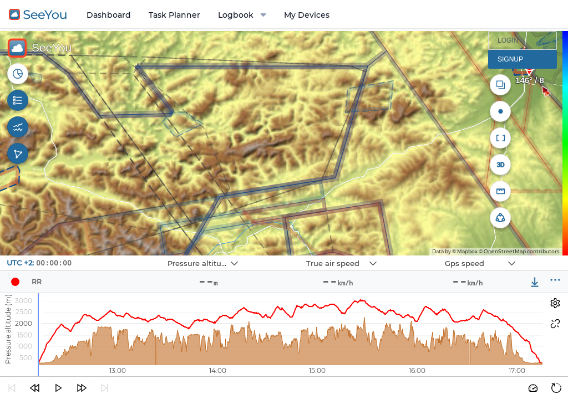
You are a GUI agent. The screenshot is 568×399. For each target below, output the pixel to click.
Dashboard (109, 15)
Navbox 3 (417, 255)
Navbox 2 (278, 255)
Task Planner (174, 15)
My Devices (306, 15)
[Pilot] (15, 282)
